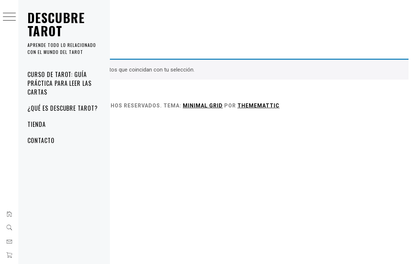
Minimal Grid (300, 106)
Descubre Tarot (56, 24)
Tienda (36, 124)
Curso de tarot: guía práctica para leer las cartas (59, 83)
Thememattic (356, 106)
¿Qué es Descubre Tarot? (62, 108)
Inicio (121, 26)
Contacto (41, 140)
